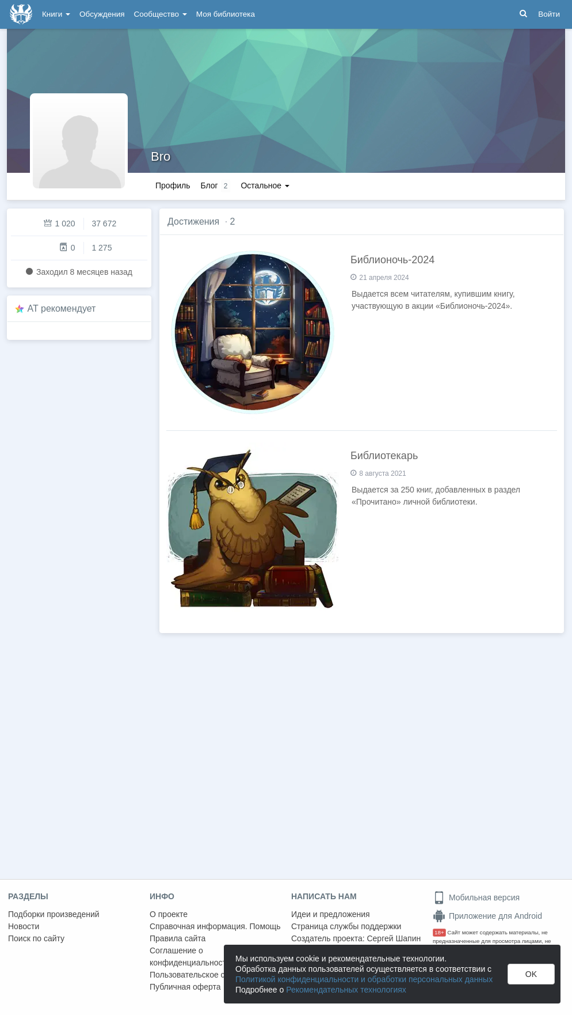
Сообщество (160, 14)
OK (531, 974)
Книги (56, 14)
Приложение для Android (487, 916)
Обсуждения (101, 14)
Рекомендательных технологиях (346, 989)
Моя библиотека (225, 14)
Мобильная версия (476, 897)
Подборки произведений (54, 914)
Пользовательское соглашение (208, 974)
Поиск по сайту (36, 938)
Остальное (265, 185)
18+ (439, 932)
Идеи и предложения (330, 914)
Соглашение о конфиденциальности (190, 956)
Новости (23, 926)
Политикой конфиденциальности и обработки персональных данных (364, 979)
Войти (549, 14)
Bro (160, 156)
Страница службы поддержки (346, 926)
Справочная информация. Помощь (215, 926)
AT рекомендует (62, 308)
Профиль (172, 185)
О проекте (169, 914)
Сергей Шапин (394, 938)
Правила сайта (177, 938)
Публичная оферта (185, 986)
